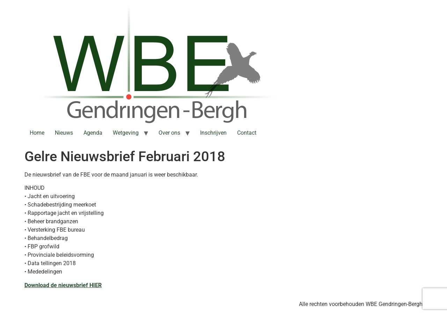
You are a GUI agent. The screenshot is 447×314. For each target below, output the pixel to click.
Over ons (169, 132)
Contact (246, 132)
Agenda (92, 132)
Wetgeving (126, 132)
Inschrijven (213, 132)
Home (37, 132)
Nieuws (64, 132)
